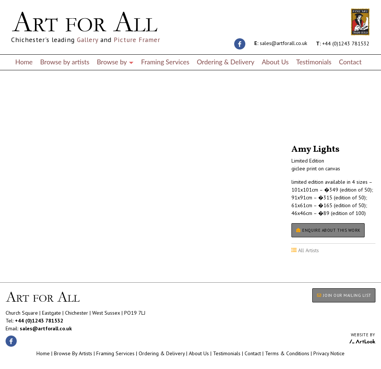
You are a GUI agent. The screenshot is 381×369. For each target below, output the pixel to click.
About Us (275, 62)
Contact (350, 62)
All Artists (18, 123)
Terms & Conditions (287, 353)
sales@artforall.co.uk (280, 43)
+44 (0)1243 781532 (342, 43)
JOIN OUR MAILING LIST (343, 295)
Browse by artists (65, 62)
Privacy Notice (329, 353)
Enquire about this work (328, 230)
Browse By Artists (73, 353)
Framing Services (165, 62)
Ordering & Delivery (225, 62)
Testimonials (314, 62)
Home (24, 62)
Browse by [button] (115, 62)
